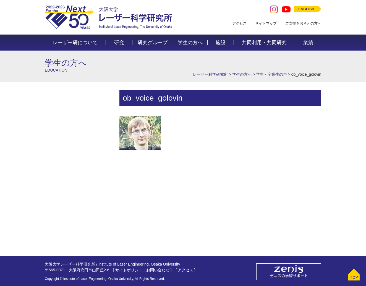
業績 (308, 42)
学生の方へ (190, 42)
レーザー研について (75, 42)
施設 (221, 42)
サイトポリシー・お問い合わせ (142, 270)
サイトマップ (266, 23)
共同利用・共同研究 (264, 42)
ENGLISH (306, 9)
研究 (119, 42)
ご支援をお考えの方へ (303, 23)
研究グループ (153, 42)
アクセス (239, 23)
